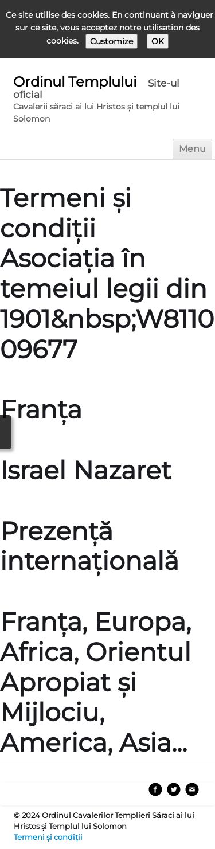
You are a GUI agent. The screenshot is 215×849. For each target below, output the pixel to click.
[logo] (110, 100)
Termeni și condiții (48, 837)
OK (157, 41)
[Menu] (192, 149)
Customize (111, 41)
